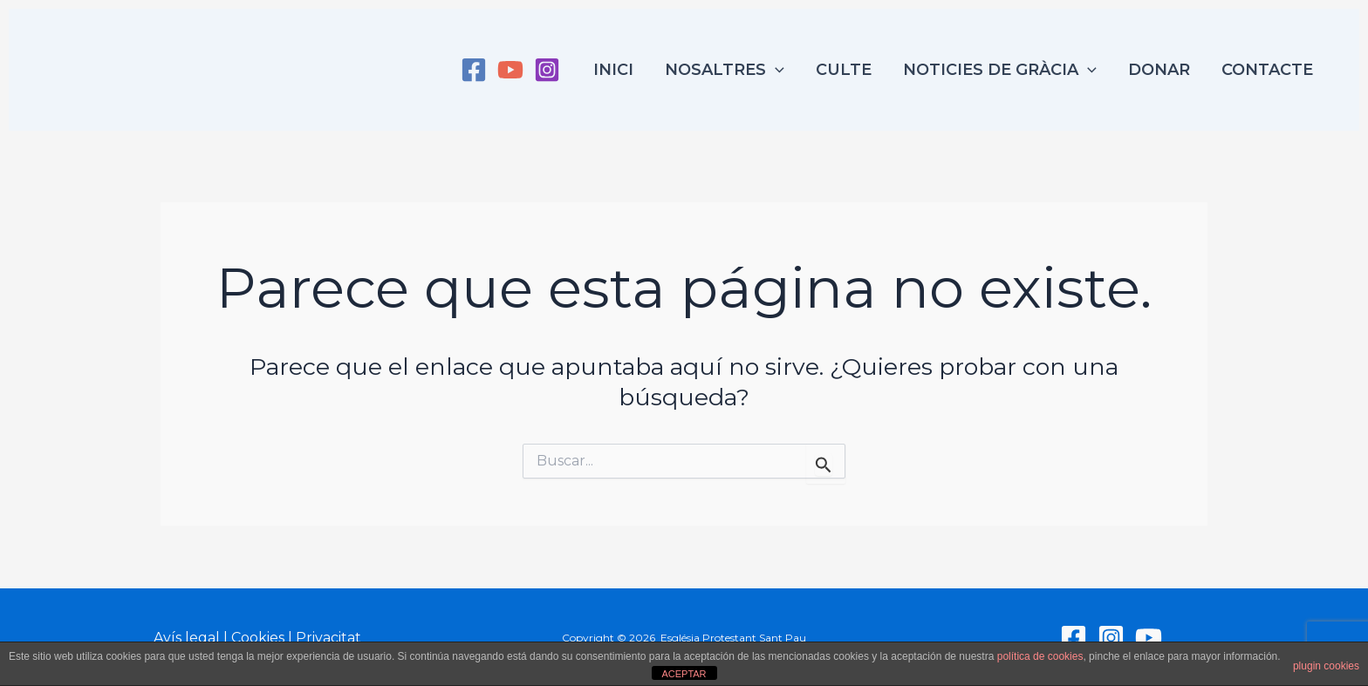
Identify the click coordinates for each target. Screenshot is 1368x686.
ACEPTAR (683, 674)
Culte (844, 69)
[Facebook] (474, 70)
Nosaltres (724, 70)
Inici (613, 69)
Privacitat (328, 637)
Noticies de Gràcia (1000, 70)
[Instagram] (547, 70)
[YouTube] (510, 70)
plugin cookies (1326, 666)
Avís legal (187, 637)
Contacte (1267, 69)
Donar (1159, 69)
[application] (775, 70)
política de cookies (1040, 656)
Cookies (257, 637)
